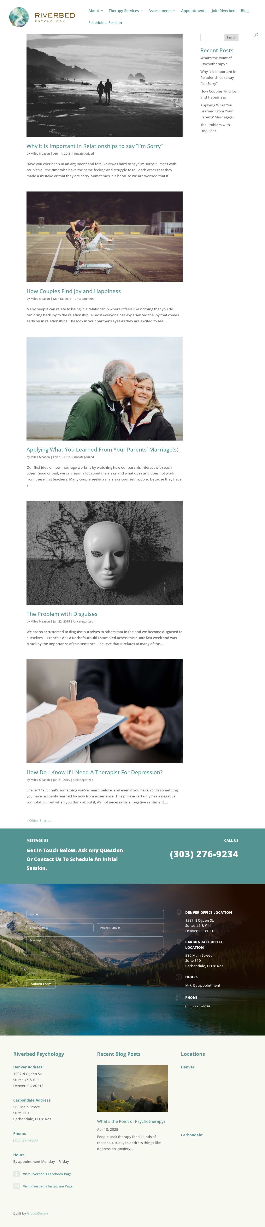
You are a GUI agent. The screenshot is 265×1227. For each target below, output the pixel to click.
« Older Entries (38, 820)
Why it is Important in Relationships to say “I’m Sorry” (94, 146)
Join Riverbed (223, 11)
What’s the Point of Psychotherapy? (131, 1121)
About (93, 11)
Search (231, 37)
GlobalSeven (37, 1213)
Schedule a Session (105, 23)
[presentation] (57, 967)
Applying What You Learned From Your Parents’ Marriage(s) (102, 449)
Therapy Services (124, 11)
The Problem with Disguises (62, 614)
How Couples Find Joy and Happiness (73, 291)
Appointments (193, 11)
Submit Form (41, 984)
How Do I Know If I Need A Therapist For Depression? (94, 772)
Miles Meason (40, 153)
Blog (245, 11)
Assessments (160, 11)
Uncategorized (84, 153)
